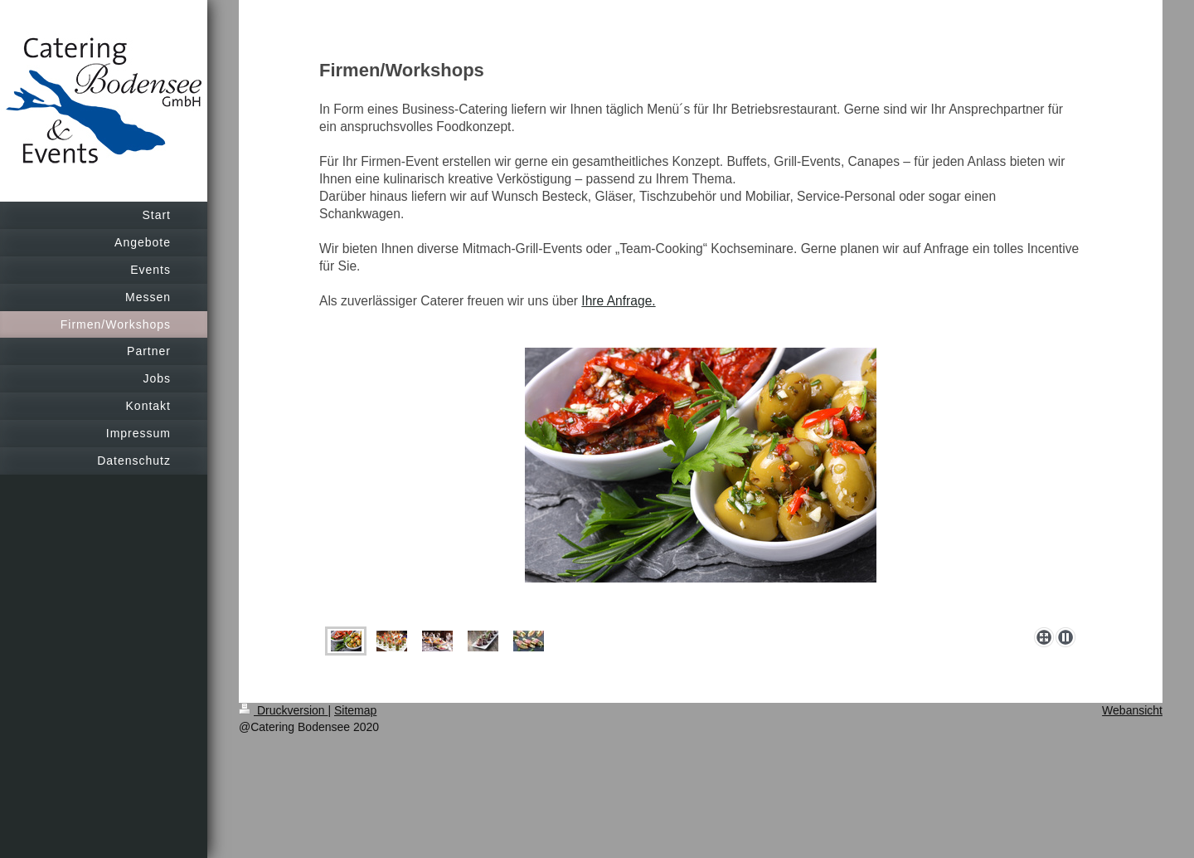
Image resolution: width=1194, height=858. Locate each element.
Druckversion (283, 710)
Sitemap (355, 710)
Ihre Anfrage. (618, 301)
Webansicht (1132, 710)
